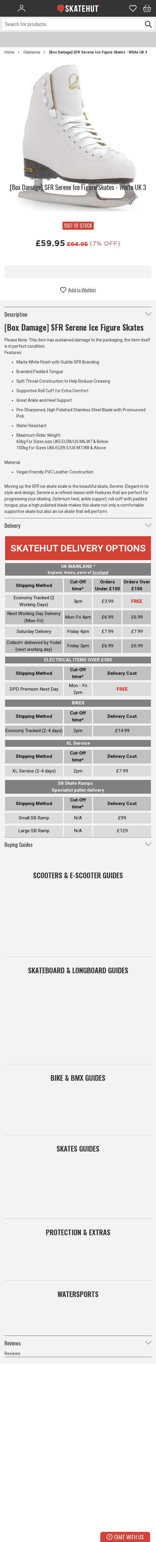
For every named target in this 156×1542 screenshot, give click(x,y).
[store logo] (78, 8)
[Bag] (147, 8)
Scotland (100, 572)
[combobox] (72, 24)
